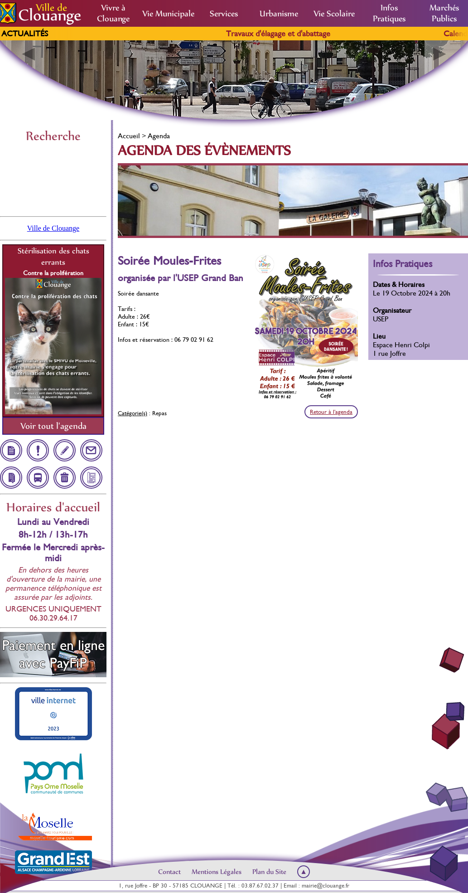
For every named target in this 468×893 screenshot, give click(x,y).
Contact (169, 871)
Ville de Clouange (53, 228)
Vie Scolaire (334, 13)
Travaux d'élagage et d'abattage (287, 33)
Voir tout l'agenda (53, 426)
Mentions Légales (216, 871)
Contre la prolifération (53, 273)
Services (224, 13)
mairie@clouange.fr (325, 885)
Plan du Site (269, 871)
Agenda (159, 135)
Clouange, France (53, 179)
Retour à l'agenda (331, 411)
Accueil (129, 135)
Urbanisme (279, 13)
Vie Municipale (168, 13)
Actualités (24, 33)
